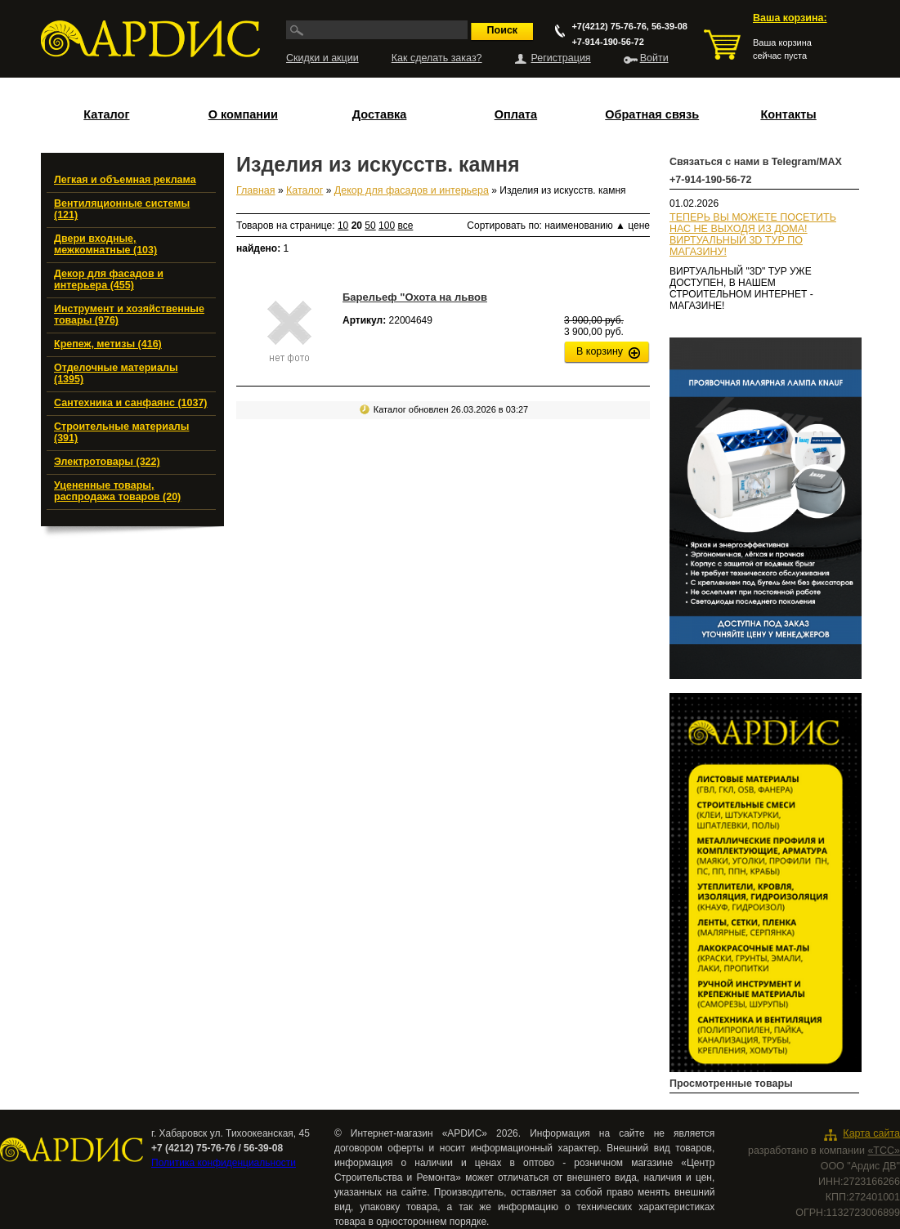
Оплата (516, 114)
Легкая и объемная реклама (125, 179)
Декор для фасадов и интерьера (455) (108, 279)
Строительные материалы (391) (121, 432)
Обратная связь (652, 114)
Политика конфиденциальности (223, 1163)
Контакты (788, 114)
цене (639, 225)
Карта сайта (871, 1133)
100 (386, 225)
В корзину (599, 351)
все (405, 225)
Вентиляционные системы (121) (122, 209)
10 (343, 225)
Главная (255, 190)
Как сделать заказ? (437, 58)
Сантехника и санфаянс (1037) (131, 403)
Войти (654, 58)
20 (356, 225)
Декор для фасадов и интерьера (411, 190)
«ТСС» (883, 1150)
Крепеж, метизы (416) (108, 344)
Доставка (379, 114)
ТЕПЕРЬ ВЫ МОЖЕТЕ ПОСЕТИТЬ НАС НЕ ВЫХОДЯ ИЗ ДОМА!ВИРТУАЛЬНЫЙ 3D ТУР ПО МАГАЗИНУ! (752, 234)
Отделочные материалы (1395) (116, 373)
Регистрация (561, 58)
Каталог (106, 114)
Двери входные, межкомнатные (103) (105, 244)
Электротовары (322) (107, 461)
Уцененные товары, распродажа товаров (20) (117, 491)
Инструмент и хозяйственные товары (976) (129, 314)
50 (370, 225)
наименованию (584, 225)
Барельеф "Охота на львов (415, 297)
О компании (243, 114)
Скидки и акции (322, 58)
